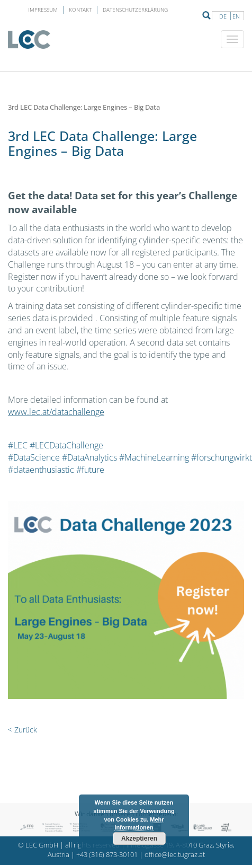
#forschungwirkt (221, 457)
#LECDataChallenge (66, 445)
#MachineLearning (154, 457)
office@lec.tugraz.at (175, 854)
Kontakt (80, 9)
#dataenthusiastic (41, 469)
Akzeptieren (139, 838)
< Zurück (22, 730)
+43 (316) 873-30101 (107, 854)
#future (90, 469)
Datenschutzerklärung (135, 9)
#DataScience (34, 457)
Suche (206, 15)
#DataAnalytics (89, 457)
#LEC (18, 445)
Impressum (43, 9)
